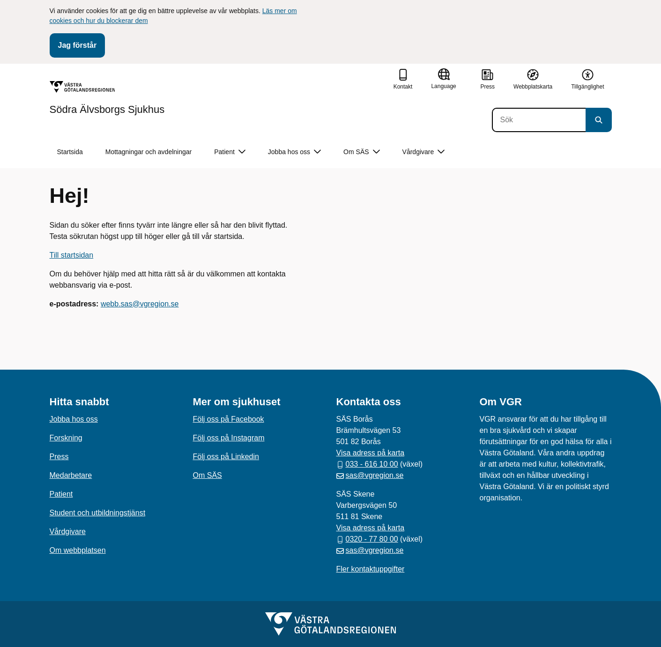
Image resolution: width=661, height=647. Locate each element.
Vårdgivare (68, 531)
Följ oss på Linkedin (226, 457)
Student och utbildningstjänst (98, 513)
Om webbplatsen (78, 550)
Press (59, 457)
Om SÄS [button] (361, 152)
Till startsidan (72, 255)
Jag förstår (77, 45)
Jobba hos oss (74, 419)
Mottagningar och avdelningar (148, 152)
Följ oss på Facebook (228, 419)
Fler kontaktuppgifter (370, 569)
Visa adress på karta (370, 453)
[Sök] (539, 120)
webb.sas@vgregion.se (140, 304)
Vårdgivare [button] (423, 152)
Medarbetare (71, 475)
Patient (61, 494)
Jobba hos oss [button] (294, 152)
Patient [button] (229, 152)
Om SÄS (207, 475)
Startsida (70, 152)
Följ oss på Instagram (229, 438)
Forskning (66, 438)
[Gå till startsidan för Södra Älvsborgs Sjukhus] (107, 98)
